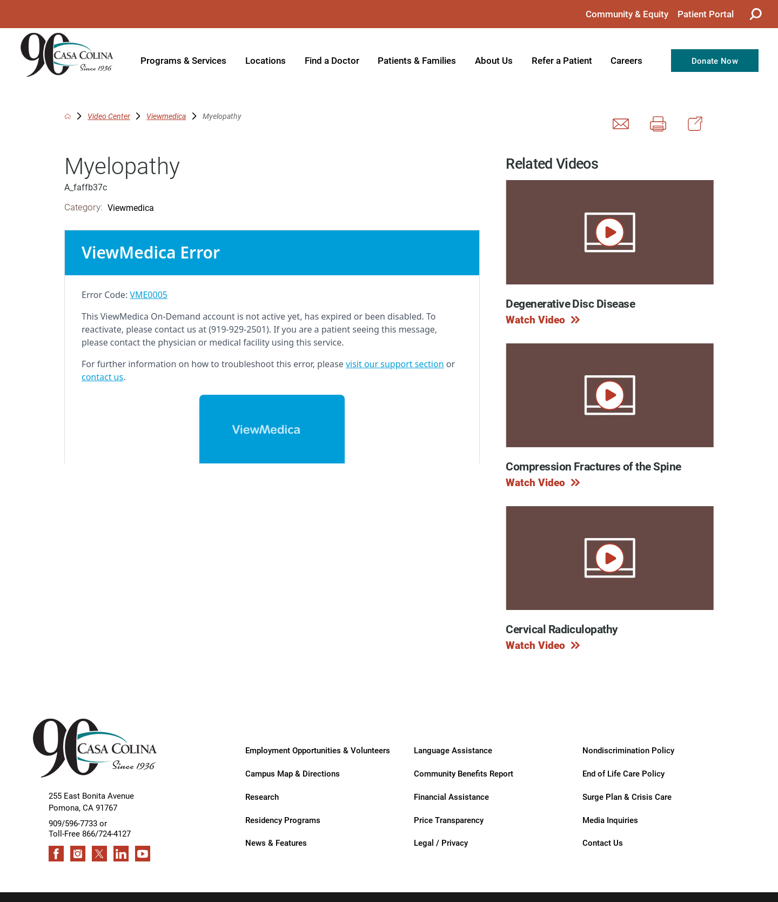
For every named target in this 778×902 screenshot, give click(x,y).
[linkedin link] (121, 853)
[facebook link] (56, 853)
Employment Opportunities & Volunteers (317, 750)
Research (262, 796)
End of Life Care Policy (623, 773)
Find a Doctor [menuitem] (332, 60)
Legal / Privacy (441, 842)
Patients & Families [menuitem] (417, 60)
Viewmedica (166, 116)
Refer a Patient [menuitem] (562, 60)
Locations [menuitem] (265, 60)
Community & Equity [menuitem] (627, 14)
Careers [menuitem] (626, 60)
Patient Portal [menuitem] (706, 14)
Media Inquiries (610, 819)
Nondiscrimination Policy (628, 750)
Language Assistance (453, 750)
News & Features (276, 842)
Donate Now (715, 60)
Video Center (109, 116)
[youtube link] (143, 853)
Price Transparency (449, 819)
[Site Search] (755, 14)
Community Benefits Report (463, 773)
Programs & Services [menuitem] (183, 60)
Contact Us (602, 842)
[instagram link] (78, 853)
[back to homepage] (67, 116)
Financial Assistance (451, 796)
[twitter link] (100, 853)
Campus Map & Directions (292, 773)
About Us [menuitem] (494, 60)
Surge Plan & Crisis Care (627, 796)
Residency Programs (282, 819)
